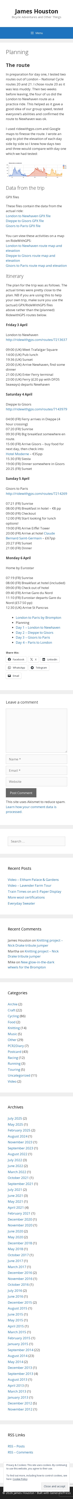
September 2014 (20, 1350)
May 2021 (15, 1201)
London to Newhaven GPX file (28, 216)
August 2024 (17, 1136)
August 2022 (17, 1154)
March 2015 (17, 1332)
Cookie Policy (20, 1479)
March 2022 (17, 1172)
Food (12, 1022)
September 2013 (20, 1373)
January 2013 (18, 1397)
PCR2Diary (16, 1046)
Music (12, 1034)
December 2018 (20, 1243)
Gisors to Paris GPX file (23, 226)
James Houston (36, 11)
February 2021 (19, 1213)
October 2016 (18, 1284)
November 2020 (20, 1225)
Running (14, 1063)
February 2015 (19, 1338)
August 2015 (17, 1308)
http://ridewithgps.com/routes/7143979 (36, 409)
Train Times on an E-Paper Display (34, 891)
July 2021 (15, 1189)
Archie (13, 1004)
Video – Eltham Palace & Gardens (33, 879)
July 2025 (15, 1118)
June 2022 (15, 1166)
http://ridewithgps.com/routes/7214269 (36, 493)
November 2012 (20, 1409)
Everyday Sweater (21, 903)
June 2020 (15, 1231)
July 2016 (15, 1290)
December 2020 (20, 1219)
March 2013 (17, 1391)
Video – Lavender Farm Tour (29, 885)
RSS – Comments (20, 1452)
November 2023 (20, 1142)
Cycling (13, 1016)
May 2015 (15, 1320)
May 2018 (15, 1249)
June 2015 (15, 1314)
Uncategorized (19, 1075)
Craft (11, 1010)
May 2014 (15, 1361)
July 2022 (15, 1160)
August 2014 (17, 1355)
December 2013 (20, 1367)
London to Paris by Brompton (38, 617)
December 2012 (20, 1403)
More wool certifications (26, 897)
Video (12, 1081)
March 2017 (17, 1267)
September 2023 (20, 1148)
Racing (13, 1057)
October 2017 (18, 1255)
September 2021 (20, 1183)
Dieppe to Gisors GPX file (25, 221)
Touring (14, 1069)
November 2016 (20, 1278)
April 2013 (16, 1385)
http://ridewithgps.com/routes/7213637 (36, 339)
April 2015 (16, 1326)
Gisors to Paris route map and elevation (36, 265)
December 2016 (20, 1272)
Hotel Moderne (17, 454)
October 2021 (18, 1177)
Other (12, 1039)
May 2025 (15, 1124)
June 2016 (15, 1296)
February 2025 (19, 1130)
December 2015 (20, 1302)
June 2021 (15, 1195)
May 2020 (15, 1237)
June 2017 (15, 1261)
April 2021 (16, 1207)
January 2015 (18, 1344)
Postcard (14, 1051)
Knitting (14, 1028)
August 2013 (17, 1379)
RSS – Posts (16, 1446)
